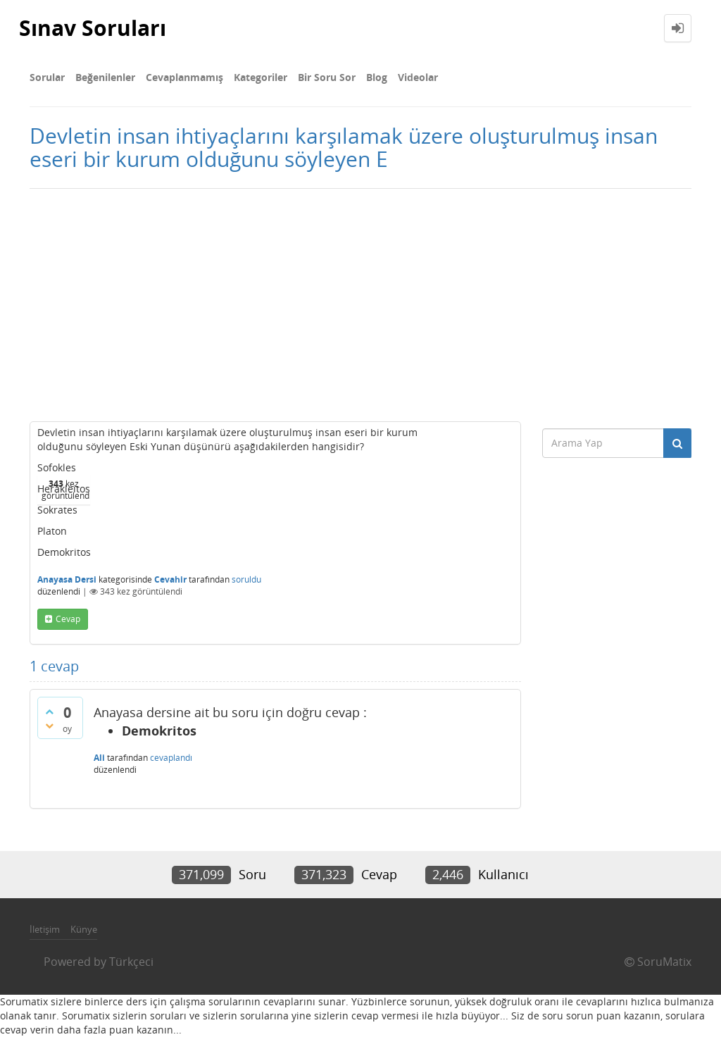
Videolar (418, 77)
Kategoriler (260, 77)
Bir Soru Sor (327, 77)
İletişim (45, 929)
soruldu (246, 579)
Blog (376, 77)
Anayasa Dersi (66, 579)
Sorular (47, 77)
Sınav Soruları (92, 27)
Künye (83, 929)
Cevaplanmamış (184, 77)
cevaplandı (171, 758)
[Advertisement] (360, 301)
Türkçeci (131, 961)
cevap (68, 619)
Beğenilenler (105, 77)
